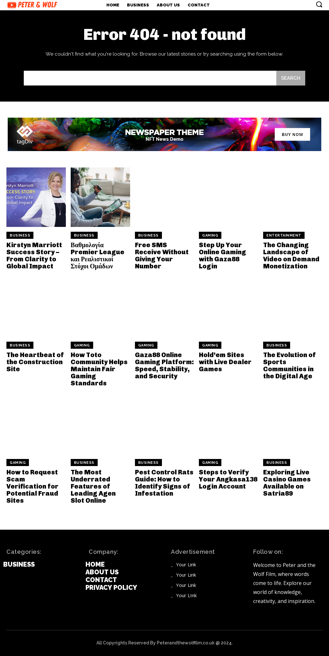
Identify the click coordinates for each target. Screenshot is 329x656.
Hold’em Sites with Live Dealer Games (225, 362)
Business (20, 235)
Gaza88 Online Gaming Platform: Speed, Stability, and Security (164, 365)
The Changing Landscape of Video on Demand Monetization (291, 255)
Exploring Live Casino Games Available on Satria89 (287, 482)
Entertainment (283, 235)
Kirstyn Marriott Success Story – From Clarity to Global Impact (34, 255)
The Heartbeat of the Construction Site (35, 362)
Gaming (210, 235)
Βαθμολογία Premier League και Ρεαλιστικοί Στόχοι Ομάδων (97, 255)
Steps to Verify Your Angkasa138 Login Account (228, 479)
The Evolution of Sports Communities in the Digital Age (289, 365)
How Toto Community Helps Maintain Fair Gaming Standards (99, 369)
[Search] (290, 78)
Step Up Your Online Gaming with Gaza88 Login (222, 255)
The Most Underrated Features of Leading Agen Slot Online (93, 486)
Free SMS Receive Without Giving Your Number (162, 255)
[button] (319, 4)
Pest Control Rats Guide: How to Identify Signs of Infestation (164, 482)
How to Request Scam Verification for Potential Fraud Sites (32, 486)
